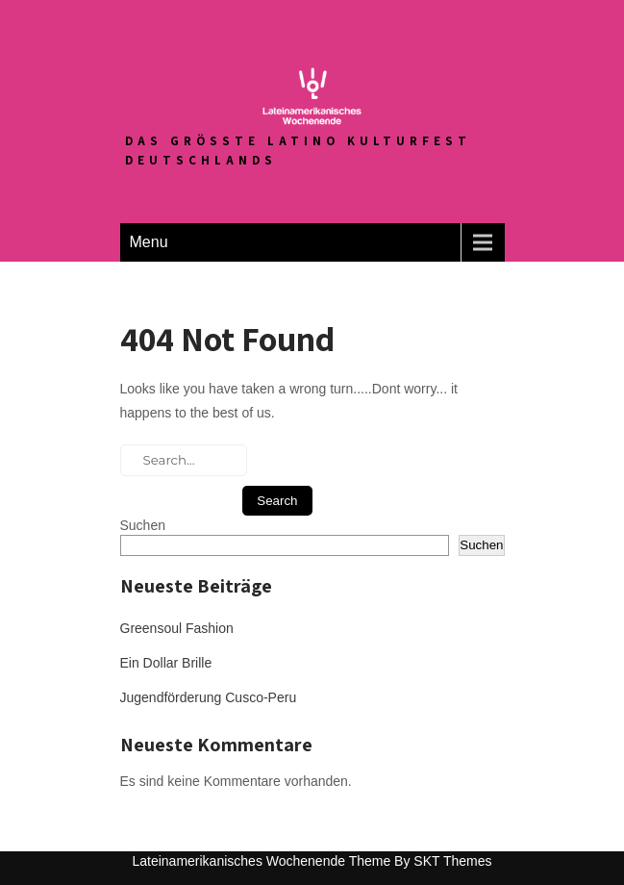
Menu (149, 242)
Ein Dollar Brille (166, 662)
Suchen (142, 525)
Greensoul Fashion (177, 628)
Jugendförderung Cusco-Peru (208, 697)
